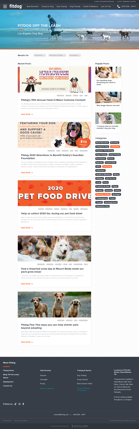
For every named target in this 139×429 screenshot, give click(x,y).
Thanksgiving (101, 198)
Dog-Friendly (75, 6)
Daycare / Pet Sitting (104, 151)
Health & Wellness (90, 6)
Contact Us (7, 386)
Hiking (116, 174)
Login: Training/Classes (126, 1)
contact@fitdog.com (61, 415)
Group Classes (82, 380)
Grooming (75, 55)
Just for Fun (106, 6)
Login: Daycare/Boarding (104, 1)
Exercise (99, 162)
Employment (8, 382)
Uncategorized (111, 202)
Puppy (114, 186)
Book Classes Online (84, 384)
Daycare (43, 375)
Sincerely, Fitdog (57, 55)
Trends (99, 202)
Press (105, 182)
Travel (112, 198)
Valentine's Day (102, 206)
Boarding (114, 143)
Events (111, 158)
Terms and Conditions (21, 420)
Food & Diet (111, 162)
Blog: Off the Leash (11, 375)
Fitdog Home (8, 371)
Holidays (99, 178)
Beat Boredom (33, 6)
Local (98, 182)
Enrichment (100, 158)
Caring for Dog (48, 6)
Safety (117, 190)
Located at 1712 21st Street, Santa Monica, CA (122, 372)
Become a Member (47, 389)
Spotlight (116, 194)
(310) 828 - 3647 (128, 6)
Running (108, 190)
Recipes (99, 190)
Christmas (39, 55)
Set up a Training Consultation (83, 389)
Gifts (98, 166)
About (5, 378)
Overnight (43, 380)
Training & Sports (84, 371)
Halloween (100, 170)
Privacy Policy (7, 420)
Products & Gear (103, 186)
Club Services (45, 371)
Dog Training (62, 6)
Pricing (42, 384)
